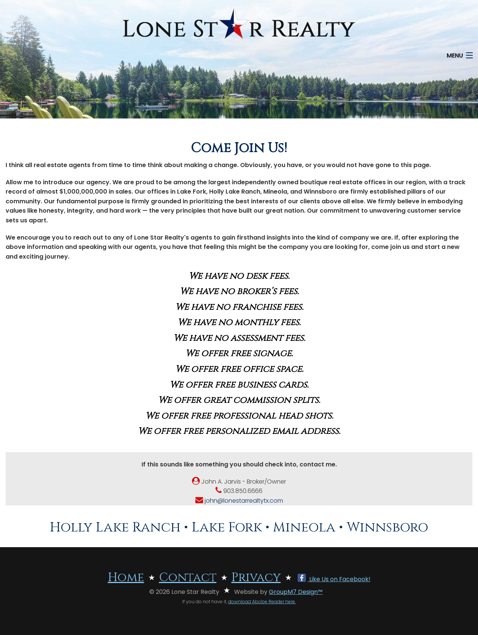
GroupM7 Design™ (296, 592)
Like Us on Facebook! (334, 579)
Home (126, 578)
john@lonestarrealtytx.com (239, 500)
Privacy (256, 578)
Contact (188, 578)
